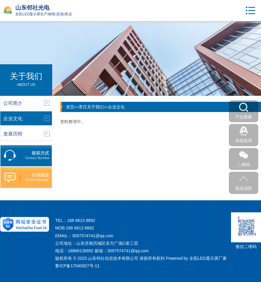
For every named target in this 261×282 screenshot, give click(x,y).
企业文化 (116, 107)
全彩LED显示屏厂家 (208, 258)
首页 (70, 107)
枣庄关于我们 (91, 107)
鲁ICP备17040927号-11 (77, 265)
